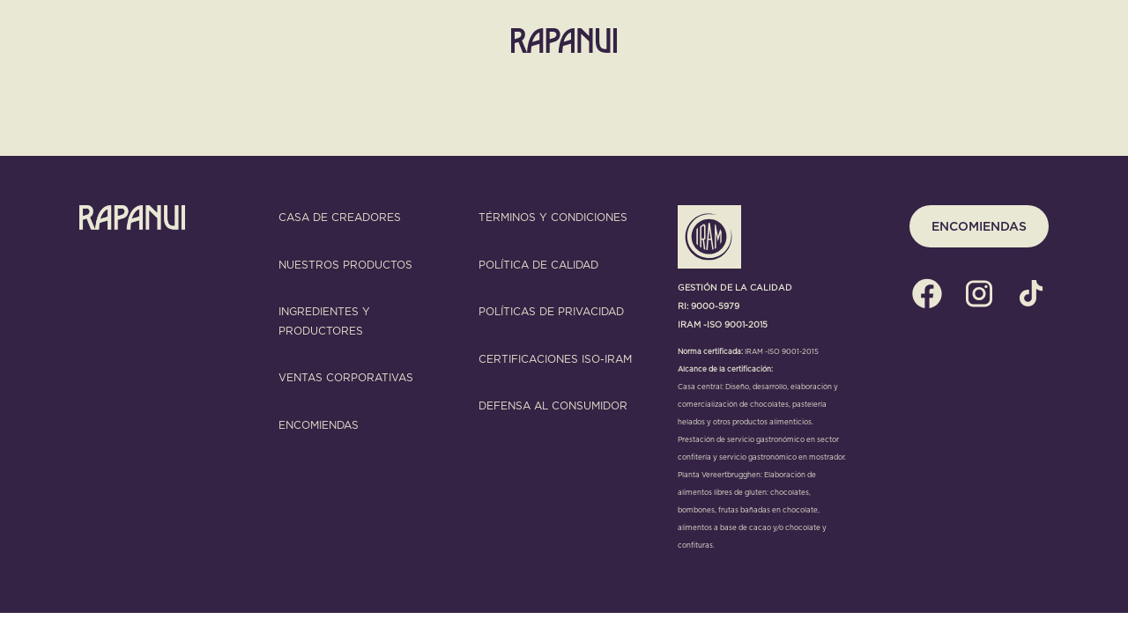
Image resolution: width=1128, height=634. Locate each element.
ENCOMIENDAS (979, 226)
